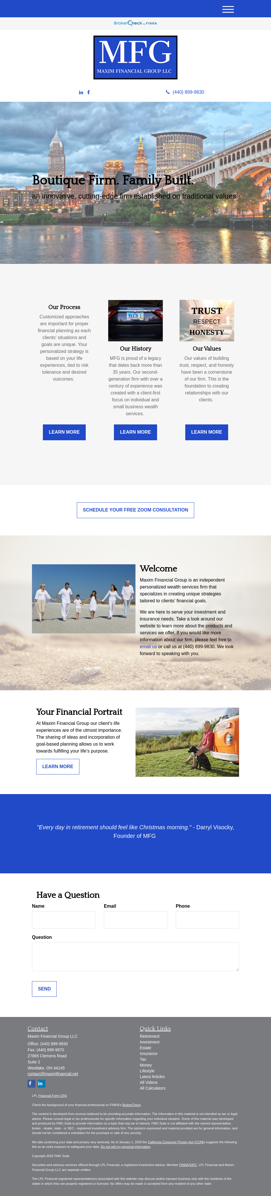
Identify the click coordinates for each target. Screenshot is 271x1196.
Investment (149, 1042)
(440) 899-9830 (185, 92)
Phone (183, 906)
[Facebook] (88, 92)
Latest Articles (152, 1076)
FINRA (184, 1165)
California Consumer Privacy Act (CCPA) (176, 1142)
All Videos (149, 1082)
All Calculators (152, 1088)
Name (38, 906)
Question (42, 937)
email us (148, 646)
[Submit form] (44, 989)
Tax (143, 1059)
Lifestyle (147, 1071)
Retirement (149, 1036)
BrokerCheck (132, 1105)
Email (110, 906)
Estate (145, 1047)
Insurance (148, 1053)
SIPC (193, 1165)
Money (146, 1065)
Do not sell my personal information (125, 1146)
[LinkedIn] (81, 92)
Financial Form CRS (52, 1095)
